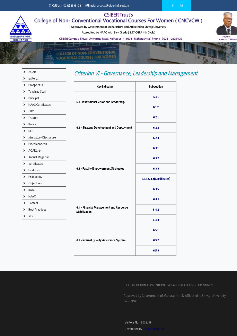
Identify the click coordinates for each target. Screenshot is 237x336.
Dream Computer (153, 329)
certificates (35, 164)
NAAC (32, 196)
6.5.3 (156, 250)
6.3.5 (156, 189)
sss (30, 216)
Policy (32, 124)
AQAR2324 (35, 150)
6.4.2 (156, 209)
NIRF (31, 131)
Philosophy (35, 177)
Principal (33, 98)
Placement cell (37, 144)
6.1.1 (156, 97)
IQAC (31, 190)
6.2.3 (156, 138)
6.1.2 (156, 107)
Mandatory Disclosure (42, 137)
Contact (33, 203)
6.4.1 (156, 199)
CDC (31, 111)
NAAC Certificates (39, 105)
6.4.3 (156, 220)
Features (34, 170)
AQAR (32, 72)
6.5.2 (156, 240)
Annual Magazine (39, 157)
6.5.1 (156, 230)
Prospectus (35, 85)
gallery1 (33, 78)
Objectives (35, 183)
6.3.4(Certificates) (159, 179)
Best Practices (37, 209)
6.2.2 (156, 127)
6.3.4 (145, 179)
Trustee (33, 118)
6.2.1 (156, 117)
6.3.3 (156, 168)
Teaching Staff (37, 91)
